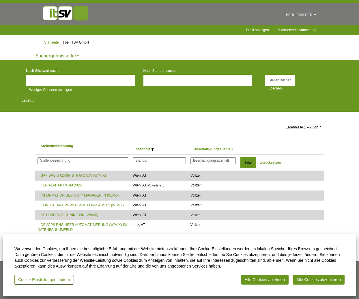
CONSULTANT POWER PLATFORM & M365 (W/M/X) (82, 205)
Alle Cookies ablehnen (265, 279)
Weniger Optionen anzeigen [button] (50, 90)
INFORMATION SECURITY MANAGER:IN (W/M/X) (80, 195)
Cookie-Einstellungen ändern (44, 279)
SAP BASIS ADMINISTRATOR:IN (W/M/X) (73, 175)
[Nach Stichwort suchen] (80, 80)
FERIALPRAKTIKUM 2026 (61, 185)
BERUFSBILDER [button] (301, 15)
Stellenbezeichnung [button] (57, 146)
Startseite (51, 42)
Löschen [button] (275, 88)
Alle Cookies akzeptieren (318, 279)
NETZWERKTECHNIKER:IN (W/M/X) (69, 215)
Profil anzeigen (257, 30)
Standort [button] (145, 149)
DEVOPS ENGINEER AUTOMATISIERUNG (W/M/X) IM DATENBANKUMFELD (82, 227)
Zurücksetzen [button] (270, 162)
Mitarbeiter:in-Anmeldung (297, 30)
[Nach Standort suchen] (197, 80)
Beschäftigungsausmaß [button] (213, 149)
